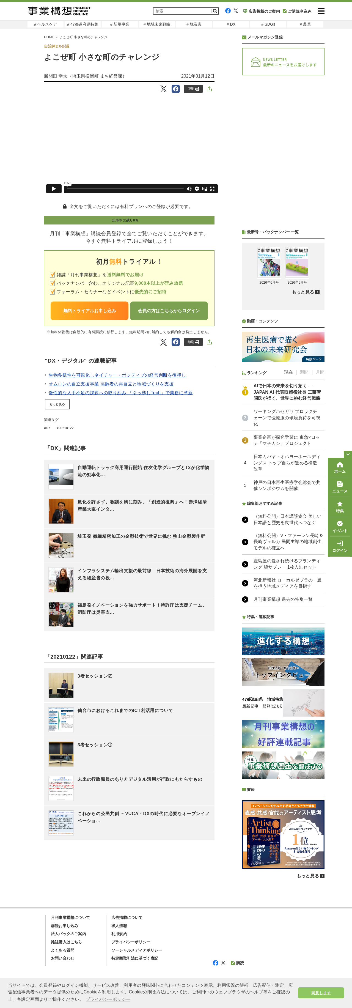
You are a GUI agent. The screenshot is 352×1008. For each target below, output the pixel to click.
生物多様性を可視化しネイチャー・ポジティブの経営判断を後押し (117, 375)
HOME (49, 37)
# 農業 (305, 24)
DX (48, 428)
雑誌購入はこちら (66, 942)
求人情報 (119, 926)
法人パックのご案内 (68, 934)
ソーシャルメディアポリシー (136, 950)
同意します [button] (321, 993)
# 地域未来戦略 (157, 24)
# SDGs (268, 24)
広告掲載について (127, 917)
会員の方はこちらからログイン (169, 310)
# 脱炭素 (194, 24)
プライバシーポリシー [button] (108, 999)
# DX (231, 24)
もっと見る (57, 404)
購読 (237, 963)
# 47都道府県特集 (82, 24)
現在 (288, 372)
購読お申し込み (64, 926)
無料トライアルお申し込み (89, 310)
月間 (320, 372)
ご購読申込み (297, 11)
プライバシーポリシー (130, 942)
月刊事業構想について (70, 917)
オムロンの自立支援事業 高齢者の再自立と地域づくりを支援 (111, 384)
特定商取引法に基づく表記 (134, 958)
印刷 (193, 89)
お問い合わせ (62, 958)
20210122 (66, 428)
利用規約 (119, 934)
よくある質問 (62, 950)
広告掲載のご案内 (261, 11)
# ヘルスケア (45, 24)
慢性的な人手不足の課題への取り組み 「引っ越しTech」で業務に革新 (121, 392)
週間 (304, 372)
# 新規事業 (119, 24)
